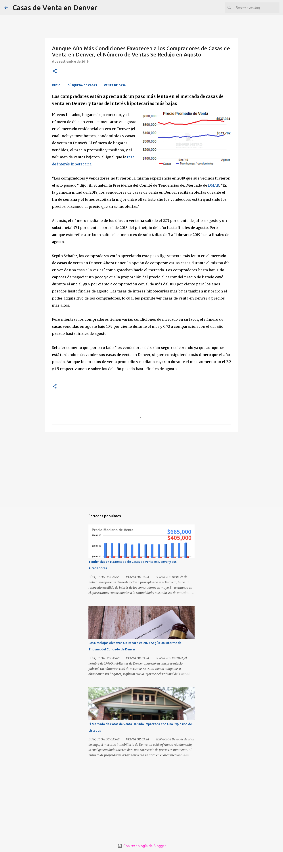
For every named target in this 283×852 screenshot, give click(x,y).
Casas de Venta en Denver (55, 7)
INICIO (56, 85)
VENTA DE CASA (115, 85)
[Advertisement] (141, 469)
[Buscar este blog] (256, 7)
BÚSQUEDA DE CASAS (82, 85)
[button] (54, 71)
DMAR (213, 185)
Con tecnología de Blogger (141, 846)
